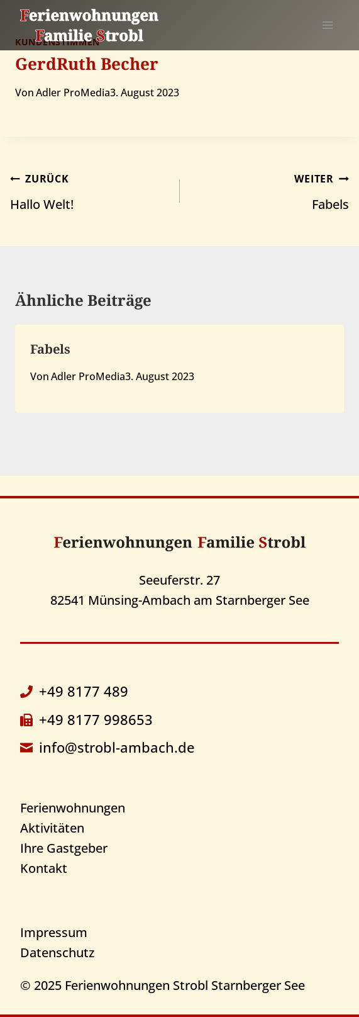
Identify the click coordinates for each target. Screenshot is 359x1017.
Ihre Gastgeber (64, 848)
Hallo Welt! (88, 190)
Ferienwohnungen (72, 807)
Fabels (271, 190)
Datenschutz (57, 952)
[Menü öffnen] (327, 25)
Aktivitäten (52, 827)
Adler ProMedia (73, 92)
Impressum (53, 932)
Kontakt (43, 868)
